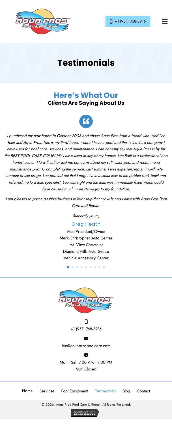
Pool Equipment (74, 391)
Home (27, 391)
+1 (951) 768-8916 (86, 329)
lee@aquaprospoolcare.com (86, 346)
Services (46, 391)
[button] (127, 21)
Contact (143, 391)
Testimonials (105, 391)
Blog (126, 391)
